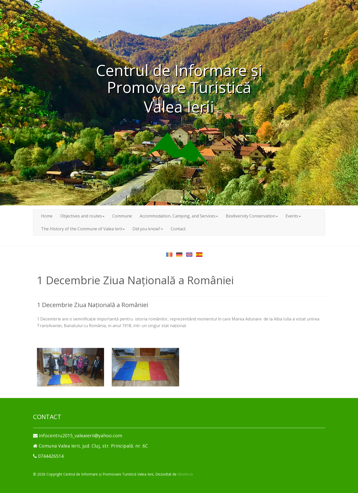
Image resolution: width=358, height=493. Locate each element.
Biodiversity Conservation (252, 216)
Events (293, 216)
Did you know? (147, 229)
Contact (178, 229)
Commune (122, 216)
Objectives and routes (82, 216)
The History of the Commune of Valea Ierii (83, 229)
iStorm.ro (185, 474)
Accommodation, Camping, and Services (179, 216)
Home (47, 216)
